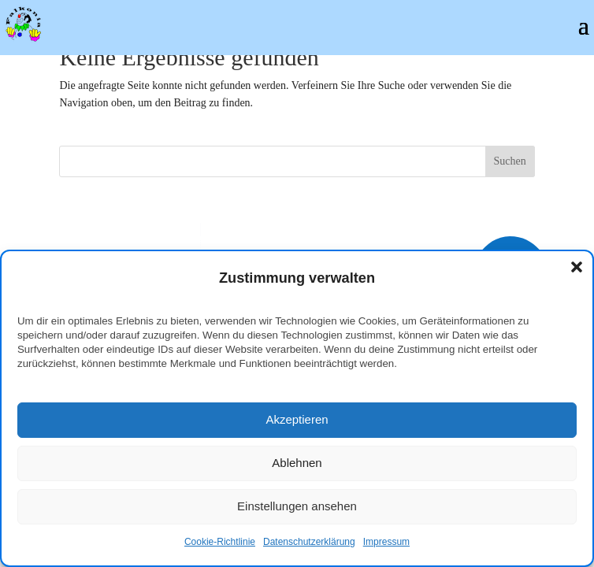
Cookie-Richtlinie (219, 541)
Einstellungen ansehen (297, 506)
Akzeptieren (296, 419)
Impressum (386, 541)
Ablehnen (296, 462)
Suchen (510, 161)
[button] (577, 267)
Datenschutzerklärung (309, 541)
